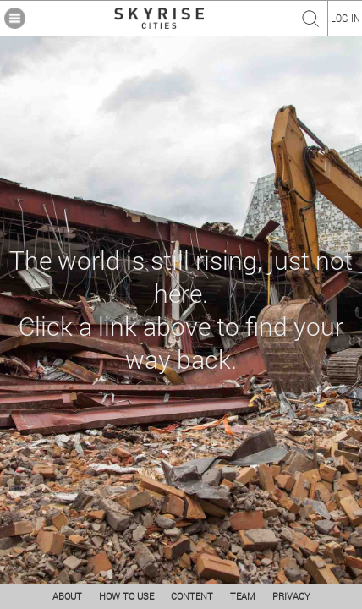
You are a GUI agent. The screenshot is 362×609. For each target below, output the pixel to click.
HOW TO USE (126, 596)
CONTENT (192, 596)
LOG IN (345, 17)
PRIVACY (291, 596)
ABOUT (67, 596)
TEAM (242, 596)
